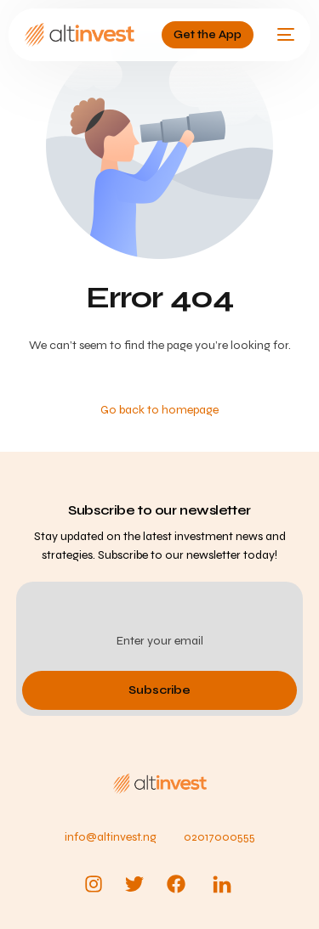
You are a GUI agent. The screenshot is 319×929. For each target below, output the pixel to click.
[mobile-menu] (282, 35)
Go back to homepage (159, 410)
